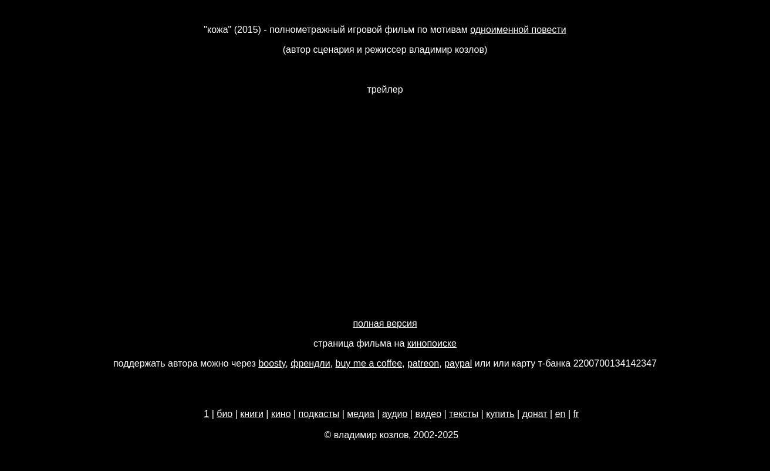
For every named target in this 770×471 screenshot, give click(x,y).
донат (535, 414)
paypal (458, 363)
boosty (271, 363)
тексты (463, 414)
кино (281, 414)
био (224, 414)
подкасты (319, 414)
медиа (360, 414)
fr (576, 414)
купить (500, 414)
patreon (423, 363)
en (560, 414)
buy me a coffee (369, 363)
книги (252, 414)
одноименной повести (518, 30)
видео (428, 414)
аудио (394, 414)
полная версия (385, 323)
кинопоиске (432, 343)
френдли (310, 363)
